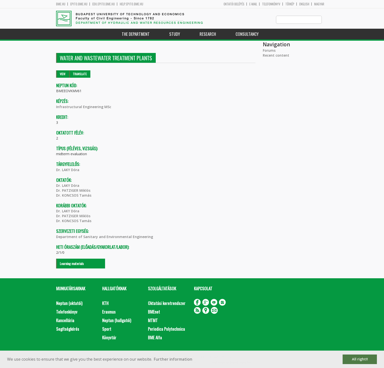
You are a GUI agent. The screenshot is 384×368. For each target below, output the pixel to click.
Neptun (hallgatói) (116, 320)
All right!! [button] (360, 359)
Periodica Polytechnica (166, 329)
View (62, 74)
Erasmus (109, 312)
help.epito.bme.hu (131, 4)
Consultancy (247, 34)
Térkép (289, 4)
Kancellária (65, 320)
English (304, 4)
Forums (269, 50)
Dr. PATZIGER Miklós (73, 190)
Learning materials (72, 263)
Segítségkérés (67, 329)
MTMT (153, 320)
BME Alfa (155, 338)
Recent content (276, 55)
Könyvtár (109, 338)
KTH (105, 303)
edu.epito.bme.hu (103, 4)
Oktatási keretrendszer (166, 303)
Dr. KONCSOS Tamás (73, 195)
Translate (80, 74)
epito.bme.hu (78, 4)
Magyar (319, 4)
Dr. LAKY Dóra (67, 170)
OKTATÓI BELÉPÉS (234, 4)
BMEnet (154, 312)
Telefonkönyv (271, 4)
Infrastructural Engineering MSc (83, 107)
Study (174, 34)
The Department (136, 34)
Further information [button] (173, 359)
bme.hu (60, 4)
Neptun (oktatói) (69, 303)
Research (208, 34)
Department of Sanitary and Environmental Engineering (104, 237)
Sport (106, 329)
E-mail (253, 4)
